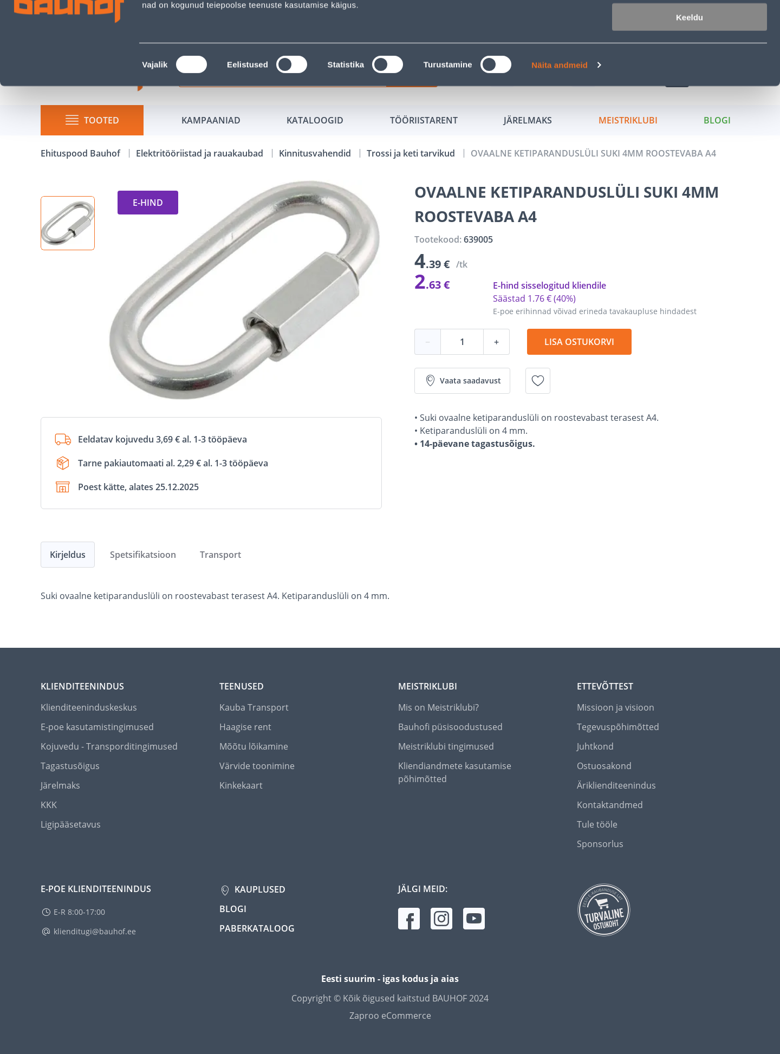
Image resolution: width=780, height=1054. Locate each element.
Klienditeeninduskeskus (89, 707)
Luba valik (689, 58)
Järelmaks (60, 785)
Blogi (232, 909)
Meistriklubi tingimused (446, 746)
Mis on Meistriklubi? (438, 707)
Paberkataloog (257, 928)
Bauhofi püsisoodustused (450, 727)
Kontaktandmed (610, 805)
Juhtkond (595, 746)
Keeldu (689, 90)
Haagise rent (245, 727)
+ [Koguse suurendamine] (496, 342)
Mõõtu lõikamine (253, 746)
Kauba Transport (254, 707)
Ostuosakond (604, 766)
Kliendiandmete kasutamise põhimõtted (454, 772)
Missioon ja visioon (615, 707)
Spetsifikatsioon (143, 555)
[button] (68, 223)
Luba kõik (689, 26)
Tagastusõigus (70, 766)
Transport (220, 555)
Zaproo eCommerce (390, 1016)
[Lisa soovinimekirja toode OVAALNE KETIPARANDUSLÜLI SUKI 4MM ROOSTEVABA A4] (537, 381)
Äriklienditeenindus (616, 785)
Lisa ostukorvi (579, 342)
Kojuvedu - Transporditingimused (109, 746)
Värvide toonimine (257, 766)
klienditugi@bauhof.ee (95, 931)
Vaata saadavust (462, 380)
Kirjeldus (68, 555)
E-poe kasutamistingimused (97, 727)
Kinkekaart (241, 785)
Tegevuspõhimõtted (618, 727)
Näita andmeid (559, 138)
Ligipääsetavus (71, 824)
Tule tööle (597, 824)
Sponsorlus (600, 844)
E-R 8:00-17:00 (79, 912)
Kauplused (258, 889)
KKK (49, 805)
